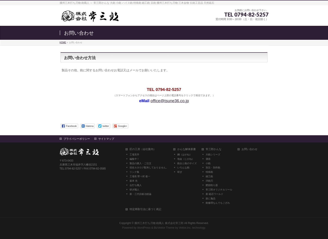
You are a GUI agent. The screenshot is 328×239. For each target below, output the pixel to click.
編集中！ (134, 159)
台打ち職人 (136, 185)
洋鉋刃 (209, 180)
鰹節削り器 (212, 185)
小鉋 (208, 163)
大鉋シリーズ (213, 154)
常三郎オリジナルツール (219, 189)
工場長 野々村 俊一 (140, 176)
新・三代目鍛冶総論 (140, 194)
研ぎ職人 (134, 189)
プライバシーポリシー (77, 138)
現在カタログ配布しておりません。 (149, 167)
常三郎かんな (214, 149)
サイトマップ (106, 138)
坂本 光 (133, 180)
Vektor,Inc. (185, 227)
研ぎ (179, 172)
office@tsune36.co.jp (169, 100)
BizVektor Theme (164, 227)
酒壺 (208, 159)
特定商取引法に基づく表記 (145, 209)
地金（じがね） (185, 159)
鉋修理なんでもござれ (218, 202)
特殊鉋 (209, 172)
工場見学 (134, 154)
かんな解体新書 (186, 149)
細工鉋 (209, 176)
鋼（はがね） (184, 154)
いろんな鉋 (183, 167)
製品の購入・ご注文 (140, 163)
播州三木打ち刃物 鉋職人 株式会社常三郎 (158, 223)
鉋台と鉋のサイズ (187, 163)
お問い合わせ (249, 149)
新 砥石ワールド (214, 194)
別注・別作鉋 (213, 167)
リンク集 (134, 172)
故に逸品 (210, 198)
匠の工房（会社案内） (143, 149)
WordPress (144, 227)
